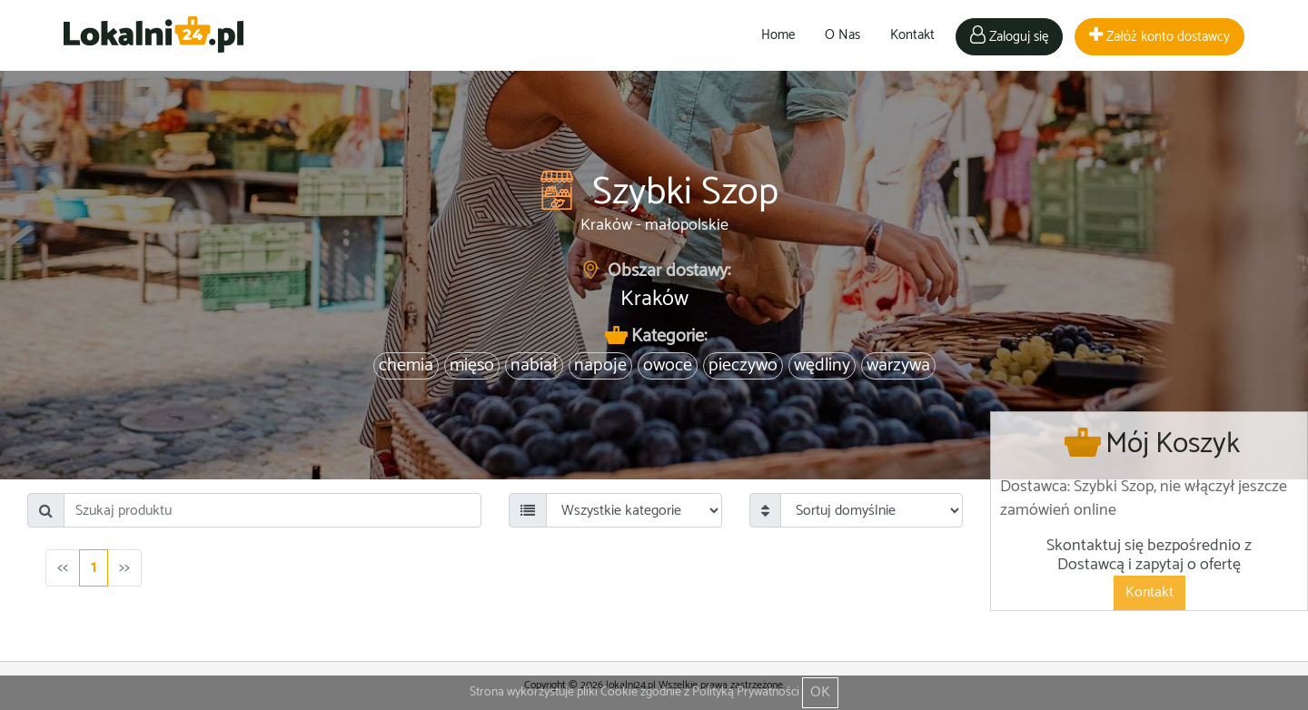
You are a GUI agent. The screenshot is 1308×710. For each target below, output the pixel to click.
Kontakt (912, 35)
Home (778, 35)
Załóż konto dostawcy (1159, 36)
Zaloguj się (1009, 36)
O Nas (842, 35)
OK (820, 692)
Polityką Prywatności (745, 692)
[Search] (272, 510)
